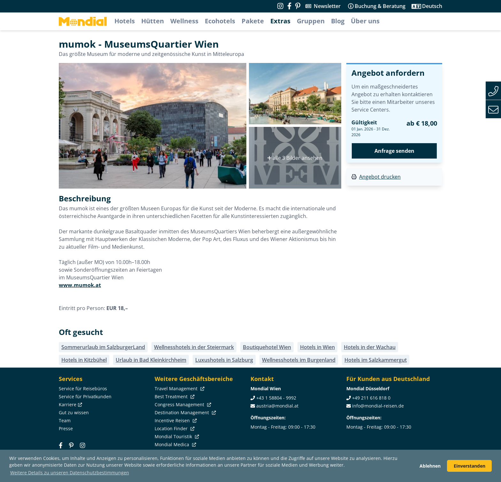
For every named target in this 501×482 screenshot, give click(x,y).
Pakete (253, 21)
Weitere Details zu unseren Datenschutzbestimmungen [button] (69, 473)
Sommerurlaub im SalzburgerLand (103, 347)
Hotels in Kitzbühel (84, 359)
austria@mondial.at (277, 406)
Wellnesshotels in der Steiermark (194, 347)
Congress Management (182, 404)
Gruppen (311, 21)
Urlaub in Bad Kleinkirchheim (151, 359)
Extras (280, 21)
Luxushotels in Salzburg (224, 359)
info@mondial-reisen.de (378, 406)
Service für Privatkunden (85, 396)
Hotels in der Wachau (370, 347)
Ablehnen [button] (430, 466)
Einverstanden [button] (469, 466)
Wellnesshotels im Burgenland (298, 359)
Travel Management (179, 388)
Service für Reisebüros (83, 388)
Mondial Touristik (176, 436)
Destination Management (185, 412)
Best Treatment (174, 396)
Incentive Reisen (175, 420)
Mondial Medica (175, 444)
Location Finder (174, 428)
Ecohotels (220, 21)
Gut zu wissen (74, 412)
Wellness (184, 21)
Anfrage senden (394, 150)
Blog (337, 21)
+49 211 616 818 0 (371, 398)
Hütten (152, 21)
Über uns (365, 21)
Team (65, 420)
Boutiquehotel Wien (267, 347)
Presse (66, 428)
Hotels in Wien (317, 347)
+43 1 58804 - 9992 (276, 398)
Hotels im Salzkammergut (375, 359)
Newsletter (327, 6)
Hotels (124, 21)
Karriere (70, 404)
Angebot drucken (380, 176)
